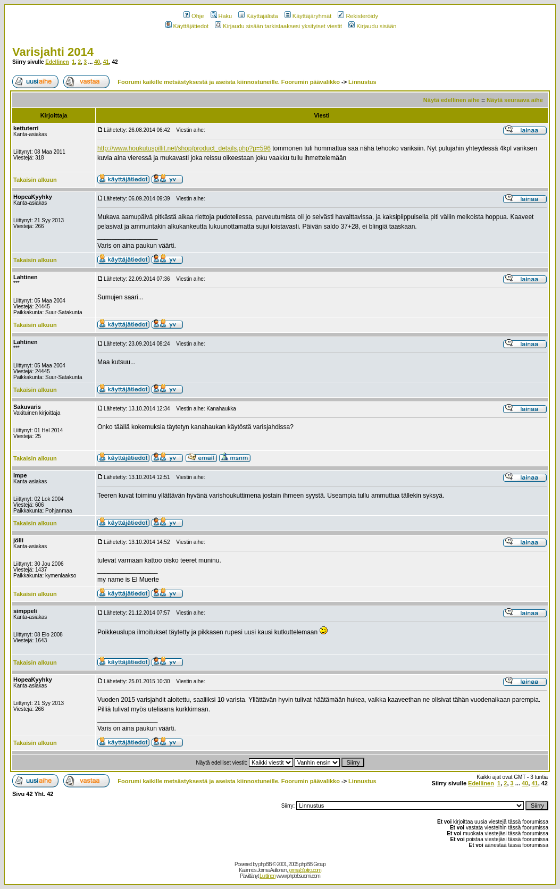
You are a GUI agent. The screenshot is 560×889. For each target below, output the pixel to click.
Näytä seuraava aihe (515, 100)
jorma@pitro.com (305, 870)
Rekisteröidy (358, 16)
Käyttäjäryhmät (308, 16)
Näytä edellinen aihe (451, 100)
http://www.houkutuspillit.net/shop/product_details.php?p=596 (184, 148)
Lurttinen (267, 876)
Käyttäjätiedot (187, 26)
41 (106, 62)
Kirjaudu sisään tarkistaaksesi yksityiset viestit (278, 26)
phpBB (265, 864)
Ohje (193, 16)
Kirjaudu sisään (372, 26)
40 (97, 62)
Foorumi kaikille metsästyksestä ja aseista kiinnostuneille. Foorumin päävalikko (229, 82)
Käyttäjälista (258, 16)
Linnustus (362, 82)
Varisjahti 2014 (53, 51)
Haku (221, 16)
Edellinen (57, 62)
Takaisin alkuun (35, 180)
